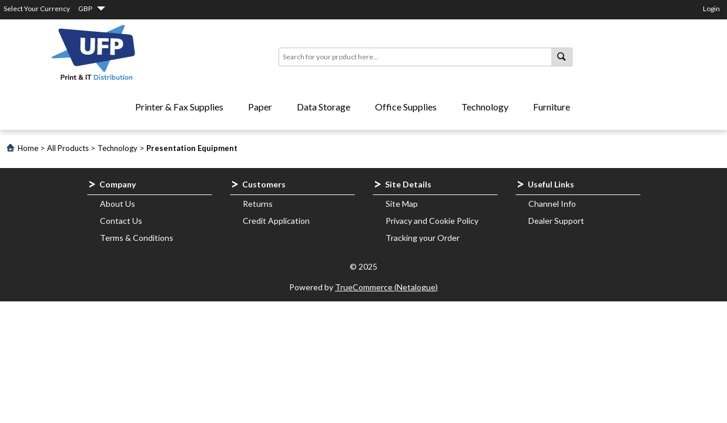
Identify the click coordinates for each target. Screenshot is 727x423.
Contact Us (121, 221)
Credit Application (276, 221)
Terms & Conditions (136, 238)
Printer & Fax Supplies (179, 106)
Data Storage (323, 106)
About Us (117, 204)
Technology (484, 106)
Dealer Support (556, 221)
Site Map (402, 204)
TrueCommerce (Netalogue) (386, 287)
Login (711, 8)
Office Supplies (406, 106)
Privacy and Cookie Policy (432, 221)
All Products (68, 148)
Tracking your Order (423, 238)
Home (28, 148)
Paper (260, 106)
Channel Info (552, 204)
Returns (258, 204)
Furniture (551, 106)
